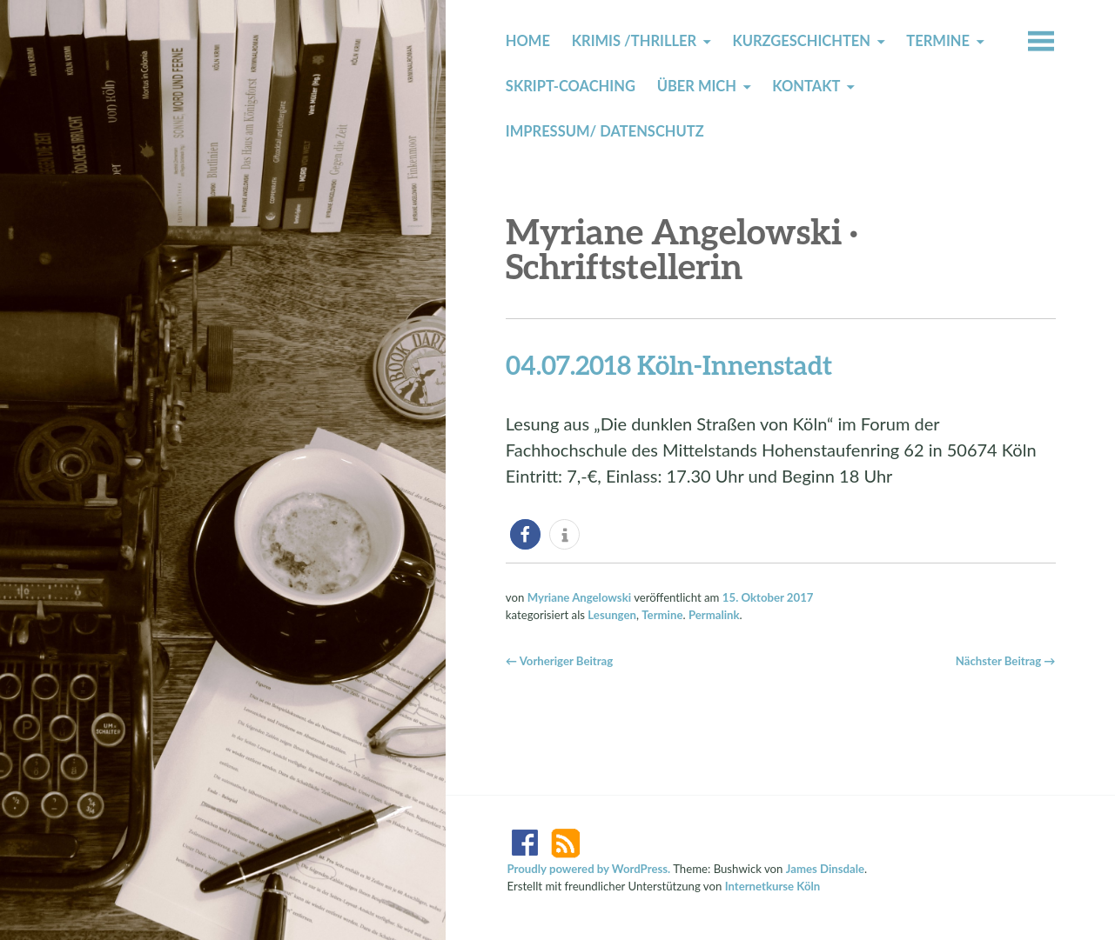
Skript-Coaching (570, 86)
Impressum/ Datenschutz (605, 131)
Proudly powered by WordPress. (589, 869)
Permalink (714, 615)
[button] (525, 534)
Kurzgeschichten (801, 41)
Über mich (696, 86)
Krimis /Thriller (634, 41)
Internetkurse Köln (773, 886)
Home (528, 41)
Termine (938, 41)
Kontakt (806, 86)
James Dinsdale (825, 869)
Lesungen (612, 615)
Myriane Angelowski (579, 597)
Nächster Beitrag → (1006, 661)
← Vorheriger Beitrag (559, 661)
